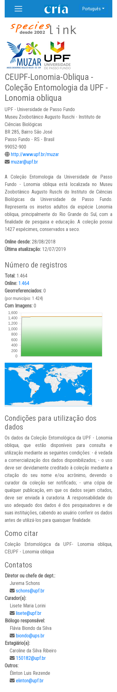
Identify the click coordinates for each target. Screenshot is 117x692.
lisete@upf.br (28, 613)
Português (91, 8)
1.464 (23, 283)
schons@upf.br (30, 591)
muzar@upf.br (24, 162)
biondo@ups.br (30, 636)
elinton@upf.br (30, 681)
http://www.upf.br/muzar (35, 154)
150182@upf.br (31, 658)
